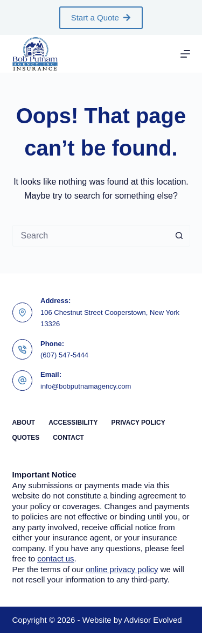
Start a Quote (101, 17)
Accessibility (72, 422)
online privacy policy (122, 569)
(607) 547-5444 (64, 355)
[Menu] (185, 54)
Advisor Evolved (153, 619)
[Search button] (179, 236)
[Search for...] (90, 236)
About (24, 422)
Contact (68, 437)
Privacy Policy (138, 422)
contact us (55, 558)
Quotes (26, 437)
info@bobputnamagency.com (85, 386)
